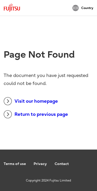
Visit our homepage (31, 101)
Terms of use (15, 164)
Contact (62, 164)
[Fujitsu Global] (12, 8)
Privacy (40, 164)
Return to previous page (36, 114)
